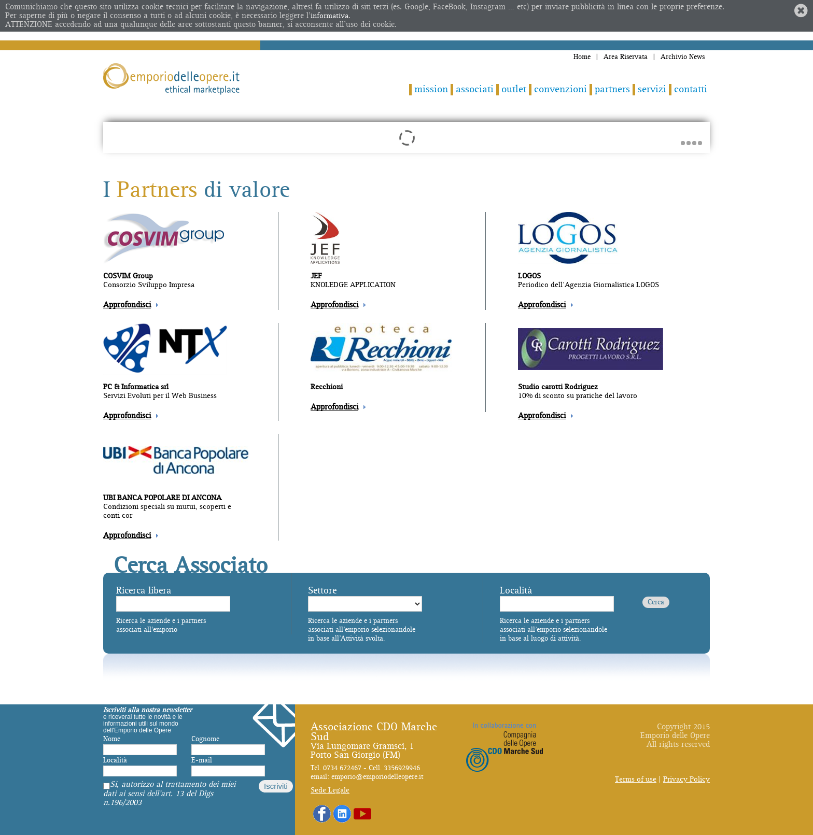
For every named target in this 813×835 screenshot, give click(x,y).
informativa (329, 16)
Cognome (205, 739)
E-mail (201, 760)
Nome (111, 739)
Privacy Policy (686, 779)
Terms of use (635, 779)
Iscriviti (276, 786)
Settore (322, 591)
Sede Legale (330, 790)
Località (516, 591)
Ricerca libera (143, 591)
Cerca (656, 602)
